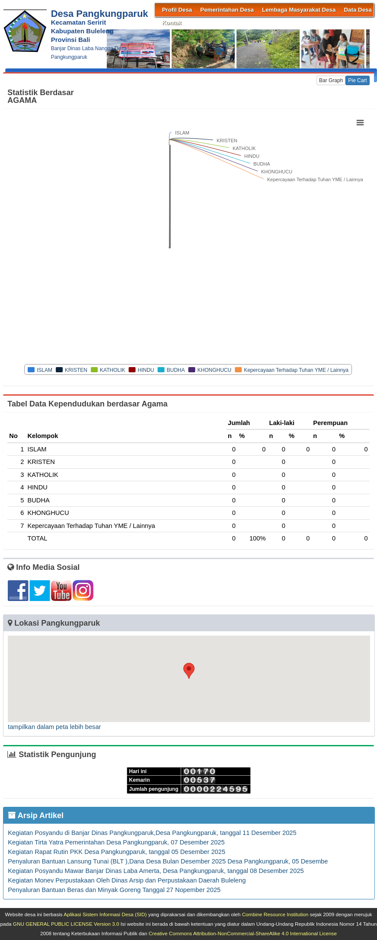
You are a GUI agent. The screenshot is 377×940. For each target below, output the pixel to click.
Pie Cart (357, 80)
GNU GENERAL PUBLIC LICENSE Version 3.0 (66, 924)
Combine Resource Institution (275, 914)
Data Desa (357, 9)
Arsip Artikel (36, 815)
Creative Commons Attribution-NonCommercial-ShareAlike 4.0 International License (243, 933)
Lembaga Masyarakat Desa (298, 9)
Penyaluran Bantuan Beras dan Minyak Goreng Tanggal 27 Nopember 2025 (114, 889)
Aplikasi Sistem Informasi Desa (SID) (105, 914)
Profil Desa (177, 9)
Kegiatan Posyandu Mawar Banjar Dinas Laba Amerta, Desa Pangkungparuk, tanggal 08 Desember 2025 (156, 870)
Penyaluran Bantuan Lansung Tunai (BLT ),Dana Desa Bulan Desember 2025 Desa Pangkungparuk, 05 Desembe (168, 861)
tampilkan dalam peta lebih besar (54, 726)
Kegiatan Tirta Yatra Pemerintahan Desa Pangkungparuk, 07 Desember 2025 (116, 842)
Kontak (172, 22)
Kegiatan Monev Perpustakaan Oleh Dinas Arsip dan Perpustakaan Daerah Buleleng (127, 880)
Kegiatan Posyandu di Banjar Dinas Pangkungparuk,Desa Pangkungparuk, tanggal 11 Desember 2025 (152, 832)
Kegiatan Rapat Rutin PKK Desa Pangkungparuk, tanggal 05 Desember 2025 (116, 851)
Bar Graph (331, 80)
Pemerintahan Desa (227, 9)
